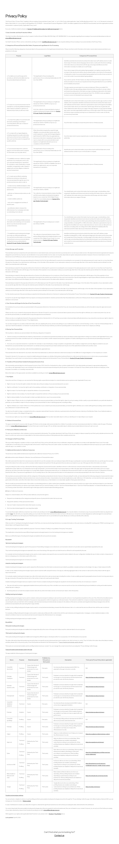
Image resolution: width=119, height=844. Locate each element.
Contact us (59, 835)
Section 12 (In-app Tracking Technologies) (101, 294)
